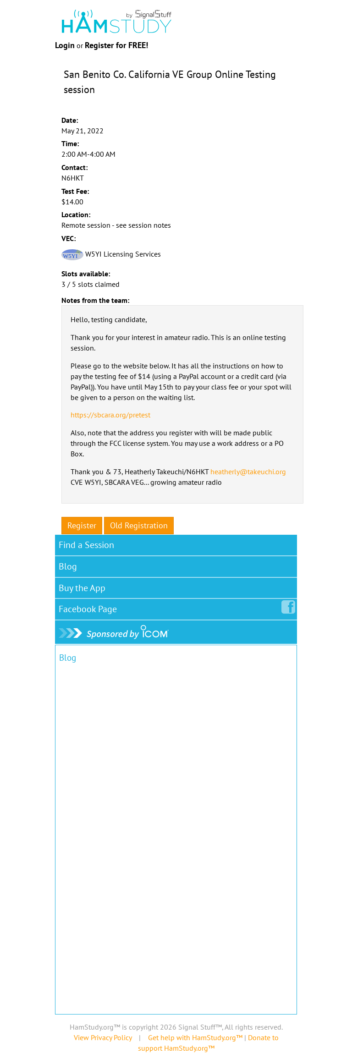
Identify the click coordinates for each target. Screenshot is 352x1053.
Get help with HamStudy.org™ (195, 1037)
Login (65, 45)
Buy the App (82, 588)
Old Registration (139, 525)
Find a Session (86, 545)
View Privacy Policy (103, 1037)
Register (81, 525)
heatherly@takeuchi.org (248, 471)
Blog (68, 566)
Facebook (90, 607)
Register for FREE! (116, 45)
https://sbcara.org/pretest (110, 414)
